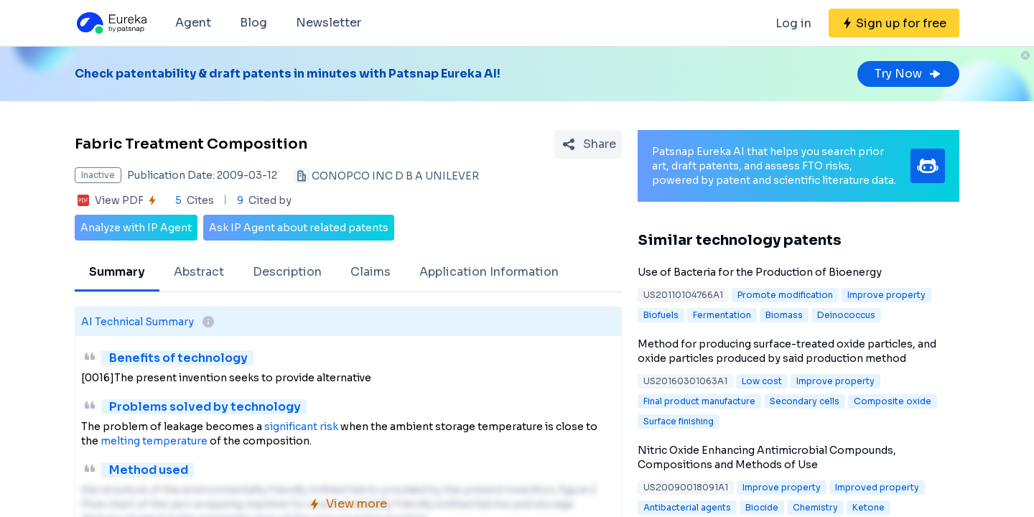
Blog (253, 22)
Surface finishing (678, 421)
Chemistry (815, 507)
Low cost (762, 381)
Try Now (908, 73)
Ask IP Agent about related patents (298, 227)
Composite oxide (892, 401)
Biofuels (661, 314)
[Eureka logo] (110, 23)
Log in (793, 23)
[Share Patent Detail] (588, 144)
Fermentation (722, 314)
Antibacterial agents (687, 507)
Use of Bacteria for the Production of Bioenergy (760, 272)
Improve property (886, 294)
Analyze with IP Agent (136, 227)
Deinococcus (846, 314)
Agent (193, 22)
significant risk (301, 426)
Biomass (784, 314)
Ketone (868, 507)
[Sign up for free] (894, 23)
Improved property (877, 487)
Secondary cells (804, 401)
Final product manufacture (699, 401)
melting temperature (154, 440)
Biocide (761, 507)
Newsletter (328, 22)
